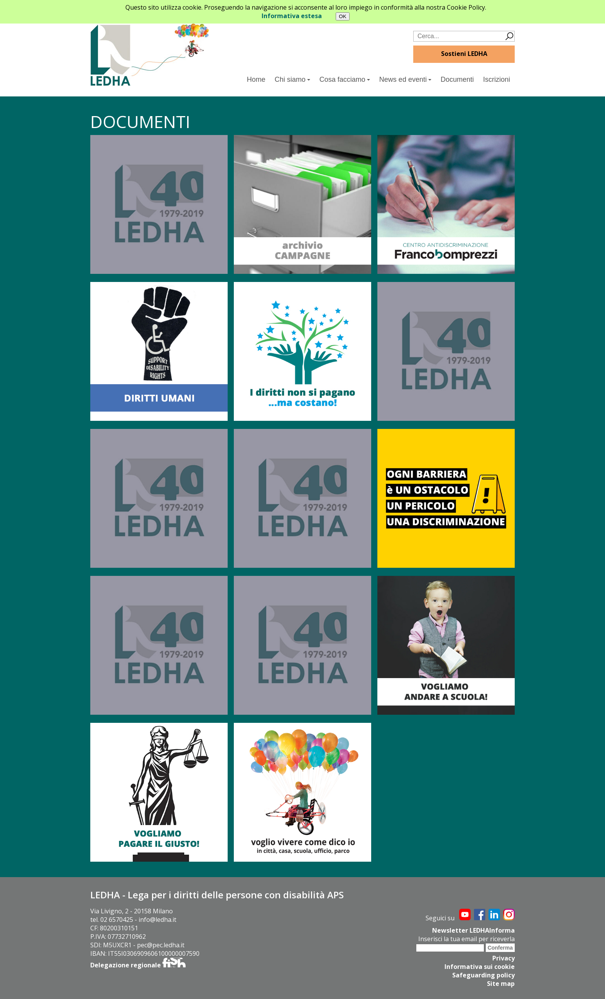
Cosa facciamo (344, 79)
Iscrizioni (496, 79)
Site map (501, 983)
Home (256, 79)
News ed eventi (405, 79)
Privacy (503, 958)
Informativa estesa (292, 16)
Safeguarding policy (483, 975)
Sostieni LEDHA (464, 53)
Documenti (457, 79)
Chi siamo (292, 79)
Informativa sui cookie (479, 966)
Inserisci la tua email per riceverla (466, 939)
